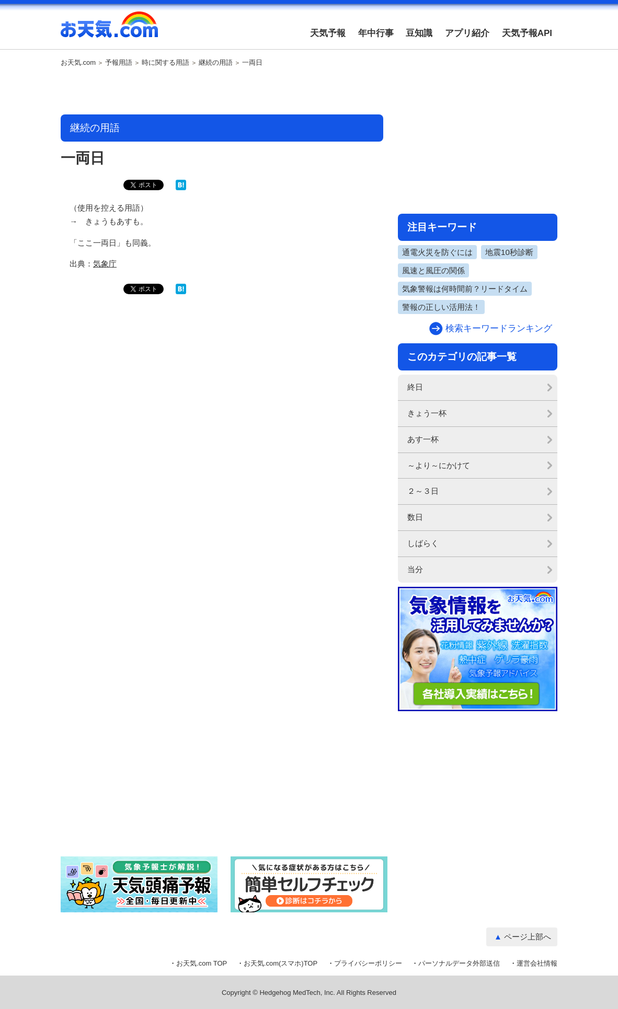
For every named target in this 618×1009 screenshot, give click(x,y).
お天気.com (109, 30)
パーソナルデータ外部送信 (459, 963)
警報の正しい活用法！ (441, 307)
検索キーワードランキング (498, 328)
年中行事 (376, 33)
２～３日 (423, 490)
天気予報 (328, 33)
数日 (415, 517)
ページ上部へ (527, 936)
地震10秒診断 (509, 252)
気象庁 (105, 263)
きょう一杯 (427, 413)
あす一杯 (423, 439)
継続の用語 (216, 62)
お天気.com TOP (201, 963)
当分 (415, 569)
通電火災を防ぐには (437, 252)
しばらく (423, 543)
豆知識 (419, 33)
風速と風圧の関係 (433, 270)
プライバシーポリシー (368, 963)
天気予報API (527, 33)
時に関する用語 (165, 62)
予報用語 (118, 62)
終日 (415, 386)
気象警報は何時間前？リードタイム (465, 288)
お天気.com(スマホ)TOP (280, 963)
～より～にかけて (438, 465)
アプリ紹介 (467, 33)
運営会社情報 (537, 963)
